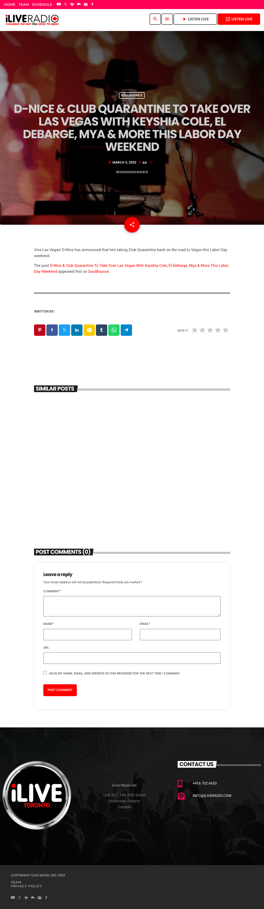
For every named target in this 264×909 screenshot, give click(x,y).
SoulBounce (98, 271)
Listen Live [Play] (195, 19)
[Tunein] (72, 4)
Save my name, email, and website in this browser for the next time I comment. (115, 673)
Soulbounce (131, 95)
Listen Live (238, 19)
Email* (145, 624)
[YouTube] (59, 4)
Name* (48, 624)
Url (46, 648)
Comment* (52, 591)
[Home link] (32, 19)
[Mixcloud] (79, 4)
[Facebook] (92, 4)
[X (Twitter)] (65, 4)
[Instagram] (86, 4)
